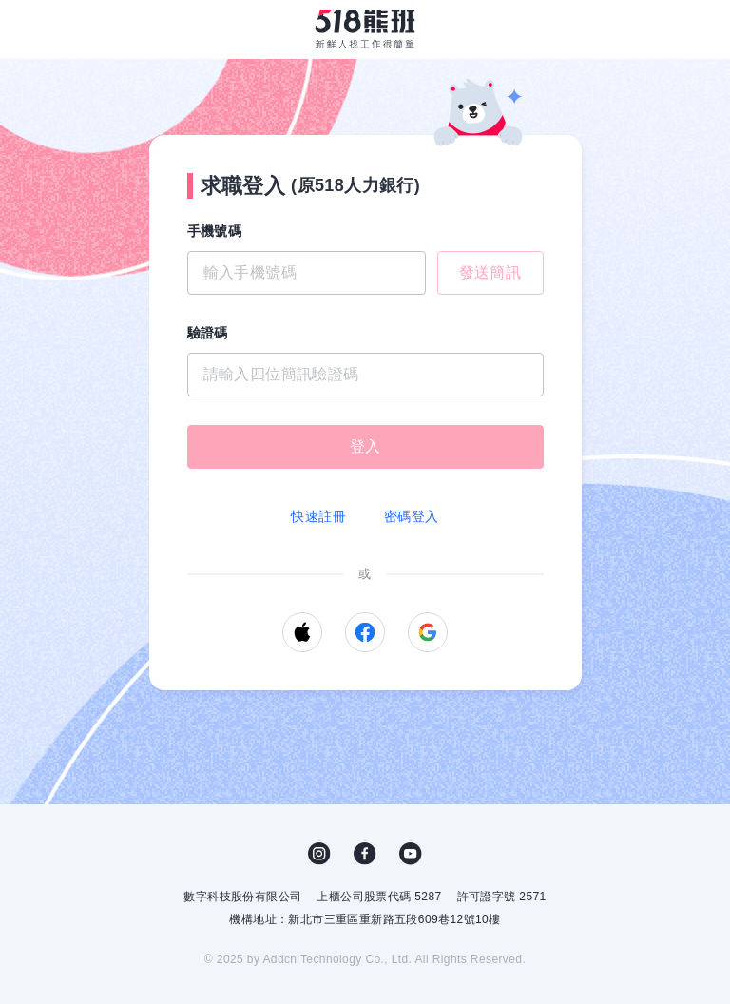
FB (365, 853)
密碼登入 (411, 516)
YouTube (410, 853)
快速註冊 (318, 516)
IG (319, 853)
